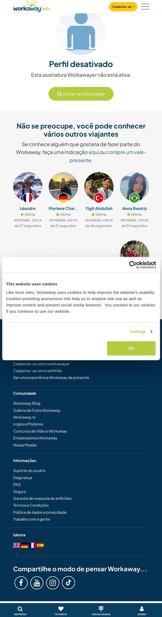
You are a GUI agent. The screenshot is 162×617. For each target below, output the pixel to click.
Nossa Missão (25, 445)
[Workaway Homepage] (31, 5)
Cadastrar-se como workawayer (41, 363)
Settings (138, 331)
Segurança (22, 477)
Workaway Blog (26, 403)
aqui (94, 152)
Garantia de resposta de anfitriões (42, 498)
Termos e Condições (31, 505)
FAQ (17, 484)
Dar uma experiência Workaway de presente (51, 377)
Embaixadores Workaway (35, 437)
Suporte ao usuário (29, 470)
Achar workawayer (81, 94)
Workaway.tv (24, 417)
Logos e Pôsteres (28, 423)
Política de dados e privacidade (40, 512)
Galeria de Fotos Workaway (37, 410)
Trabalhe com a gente (31, 519)
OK (131, 348)
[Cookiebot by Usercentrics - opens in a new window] (133, 265)
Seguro (19, 491)
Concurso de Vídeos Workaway (40, 431)
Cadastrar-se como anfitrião (37, 370)
